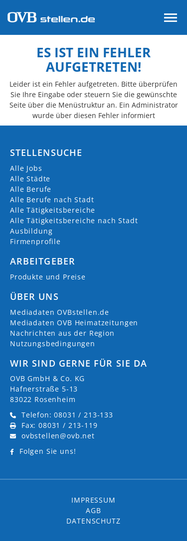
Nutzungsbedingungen (52, 343)
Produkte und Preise (48, 276)
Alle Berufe (30, 189)
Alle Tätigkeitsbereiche (52, 210)
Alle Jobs (26, 168)
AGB (93, 510)
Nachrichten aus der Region (62, 333)
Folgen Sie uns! (47, 451)
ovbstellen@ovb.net (58, 435)
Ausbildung (31, 231)
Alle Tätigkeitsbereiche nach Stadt (74, 220)
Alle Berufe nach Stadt (52, 199)
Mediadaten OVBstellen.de (59, 312)
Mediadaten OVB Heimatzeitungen (74, 322)
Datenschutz (93, 521)
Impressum (93, 500)
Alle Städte (30, 178)
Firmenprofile (35, 241)
